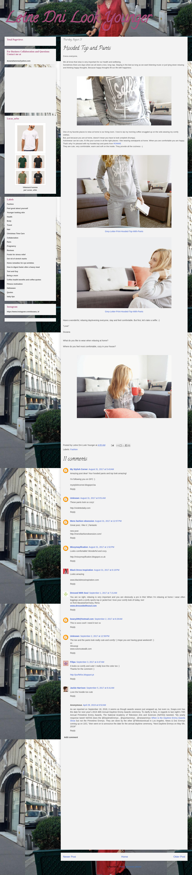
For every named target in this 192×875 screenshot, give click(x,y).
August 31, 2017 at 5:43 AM (101, 469)
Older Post (179, 856)
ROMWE (117, 143)
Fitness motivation (15, 284)
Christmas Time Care (16, 234)
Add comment (71, 737)
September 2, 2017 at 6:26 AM (108, 619)
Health (9, 217)
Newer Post (69, 856)
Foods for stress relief (16, 255)
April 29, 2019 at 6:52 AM (94, 705)
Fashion (74, 449)
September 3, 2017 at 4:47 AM (90, 662)
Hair (8, 229)
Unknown (75, 498)
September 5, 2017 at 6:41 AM (100, 688)
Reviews (10, 250)
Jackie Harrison (78, 688)
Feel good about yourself (17, 208)
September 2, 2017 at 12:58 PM (95, 636)
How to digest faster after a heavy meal (23, 267)
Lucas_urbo (32, 190)
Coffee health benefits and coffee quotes (24, 280)
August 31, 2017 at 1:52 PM (101, 547)
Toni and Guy (12, 271)
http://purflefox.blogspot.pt (82, 675)
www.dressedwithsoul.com (83, 606)
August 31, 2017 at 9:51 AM (93, 498)
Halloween (11, 288)
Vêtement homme (30, 187)
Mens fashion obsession (82, 521)
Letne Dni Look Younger (78, 19)
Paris (9, 242)
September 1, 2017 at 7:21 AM (103, 593)
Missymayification (79, 547)
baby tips (11, 297)
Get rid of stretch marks (17, 259)
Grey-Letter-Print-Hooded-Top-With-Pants (124, 231)
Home (124, 856)
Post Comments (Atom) (130, 867)
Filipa (73, 662)
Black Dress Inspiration (81, 570)
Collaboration (12, 238)
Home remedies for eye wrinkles (20, 263)
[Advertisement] (124, 828)
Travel (9, 225)
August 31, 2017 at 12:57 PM (108, 521)
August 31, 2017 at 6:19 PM (106, 570)
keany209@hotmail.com (82, 619)
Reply (73, 489)
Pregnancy (11, 246)
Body (9, 221)
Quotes (10, 292)
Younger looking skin (16, 213)
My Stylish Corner (79, 469)
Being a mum (12, 276)
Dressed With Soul (79, 593)
